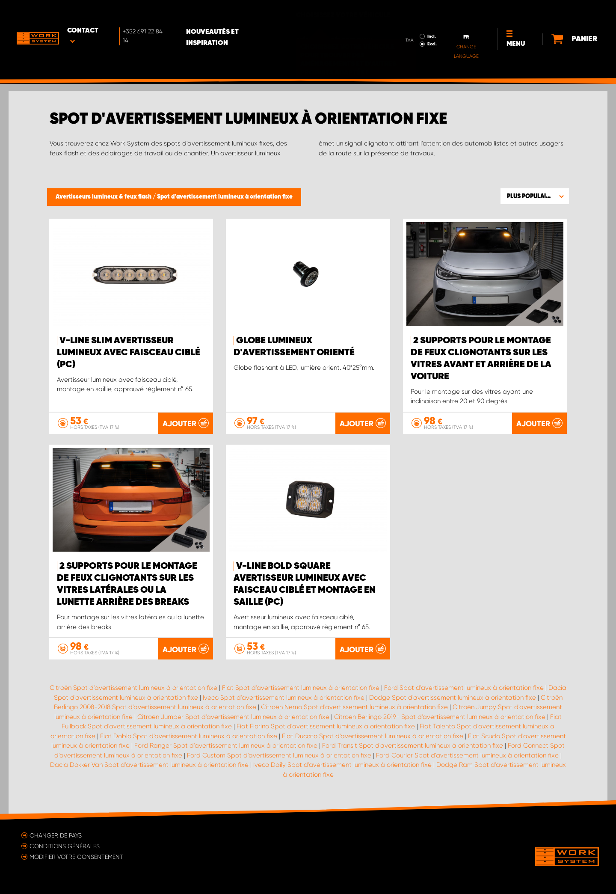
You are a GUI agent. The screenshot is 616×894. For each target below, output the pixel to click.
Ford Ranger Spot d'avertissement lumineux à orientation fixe (225, 745)
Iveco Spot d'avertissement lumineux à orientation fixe (283, 697)
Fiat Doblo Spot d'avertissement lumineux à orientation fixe (188, 736)
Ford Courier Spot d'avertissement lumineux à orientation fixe (467, 755)
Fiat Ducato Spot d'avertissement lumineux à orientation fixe (372, 736)
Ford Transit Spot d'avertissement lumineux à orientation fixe (412, 745)
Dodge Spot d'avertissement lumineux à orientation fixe (452, 697)
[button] (534, 196)
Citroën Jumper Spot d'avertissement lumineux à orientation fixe (233, 716)
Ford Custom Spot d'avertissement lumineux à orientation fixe (279, 755)
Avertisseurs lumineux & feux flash (104, 197)
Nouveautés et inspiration (236, 13)
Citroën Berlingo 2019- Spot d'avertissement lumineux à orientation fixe (439, 716)
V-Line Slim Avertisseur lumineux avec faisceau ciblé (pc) (128, 352)
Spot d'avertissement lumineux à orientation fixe (225, 197)
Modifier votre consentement (76, 856)
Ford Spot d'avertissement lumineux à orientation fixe (464, 687)
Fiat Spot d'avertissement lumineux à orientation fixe (300, 687)
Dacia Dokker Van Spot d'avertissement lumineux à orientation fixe (149, 764)
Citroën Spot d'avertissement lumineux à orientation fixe (133, 687)
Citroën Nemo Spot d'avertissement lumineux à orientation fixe (354, 706)
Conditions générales (65, 845)
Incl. (411, 12)
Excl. (411, 20)
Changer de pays (56, 835)
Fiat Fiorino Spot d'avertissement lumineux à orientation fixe (326, 726)
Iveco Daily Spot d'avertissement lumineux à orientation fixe (342, 764)
